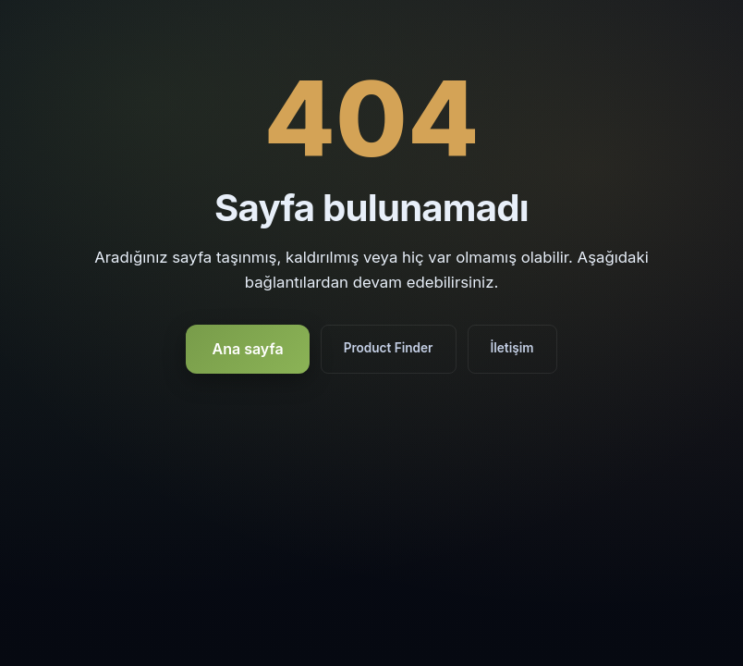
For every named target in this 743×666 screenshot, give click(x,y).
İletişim (512, 347)
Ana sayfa (247, 348)
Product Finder (388, 347)
